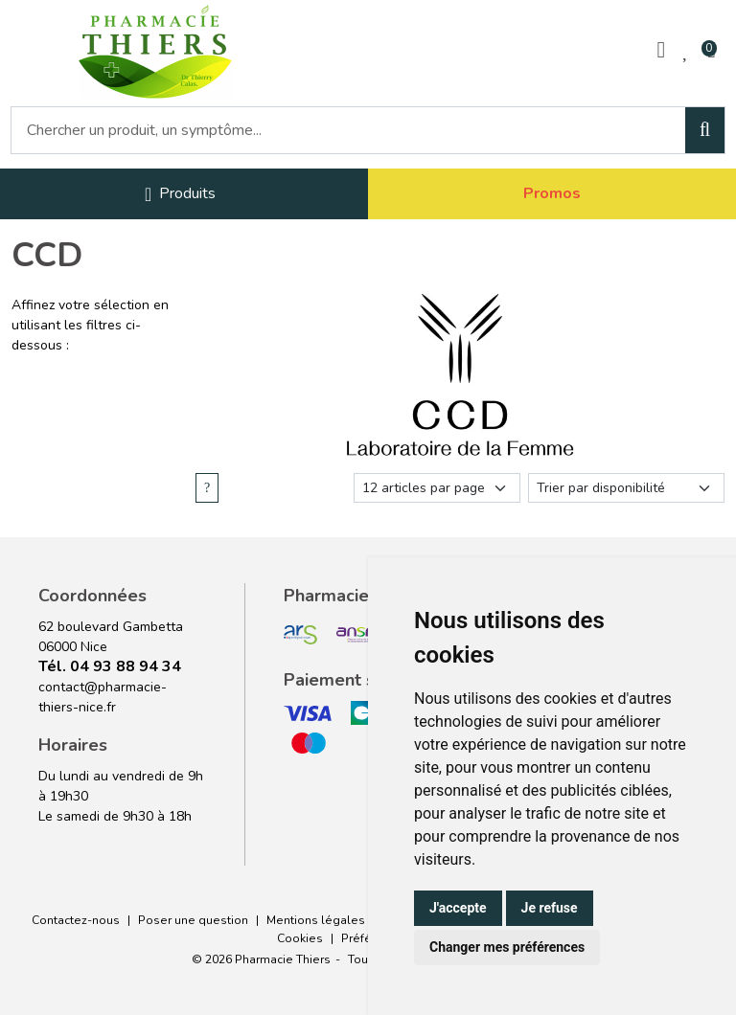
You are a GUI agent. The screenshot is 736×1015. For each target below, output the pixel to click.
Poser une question (193, 920)
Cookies (300, 938)
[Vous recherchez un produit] (349, 130)
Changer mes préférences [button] (507, 947)
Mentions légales (315, 920)
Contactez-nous (76, 920)
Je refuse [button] (549, 907)
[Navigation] (180, 194)
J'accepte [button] (458, 907)
